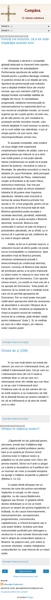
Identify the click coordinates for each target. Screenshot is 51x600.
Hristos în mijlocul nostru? (20, 429)
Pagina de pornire (25, 571)
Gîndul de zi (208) (14, 350)
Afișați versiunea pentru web (25, 576)
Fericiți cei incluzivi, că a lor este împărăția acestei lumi (25, 41)
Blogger (30, 597)
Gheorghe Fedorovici (13, 584)
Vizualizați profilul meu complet (14, 592)
